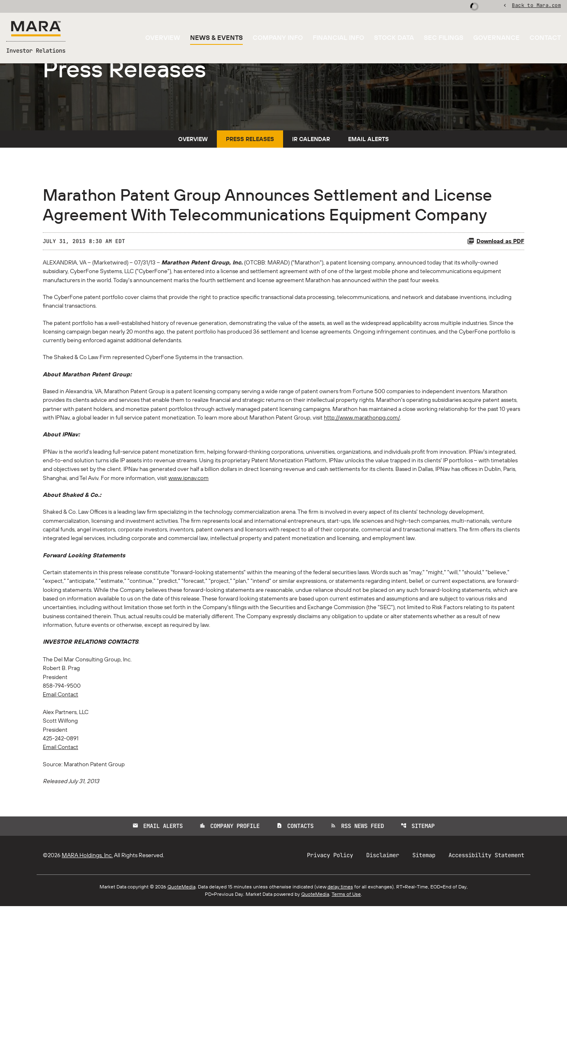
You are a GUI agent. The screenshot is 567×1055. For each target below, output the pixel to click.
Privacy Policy (330, 1004)
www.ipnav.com (388, 576)
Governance (496, 39)
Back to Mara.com (536, 6)
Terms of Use (346, 1043)
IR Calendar (311, 196)
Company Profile (229, 974)
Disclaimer (382, 1004)
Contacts (295, 974)
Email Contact (63, 834)
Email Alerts (368, 196)
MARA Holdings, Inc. (87, 1004)
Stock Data (394, 39)
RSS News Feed (357, 974)
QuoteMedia (181, 1035)
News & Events (216, 39)
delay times (340, 1035)
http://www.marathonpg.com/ (139, 510)
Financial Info (338, 39)
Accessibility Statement (486, 1004)
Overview (162, 39)
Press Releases (250, 196)
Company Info (278, 39)
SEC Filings (443, 39)
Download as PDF (495, 298)
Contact (545, 39)
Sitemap (418, 974)
